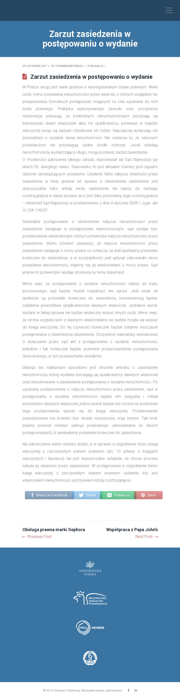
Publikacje (95, 66)
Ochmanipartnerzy (69, 66)
